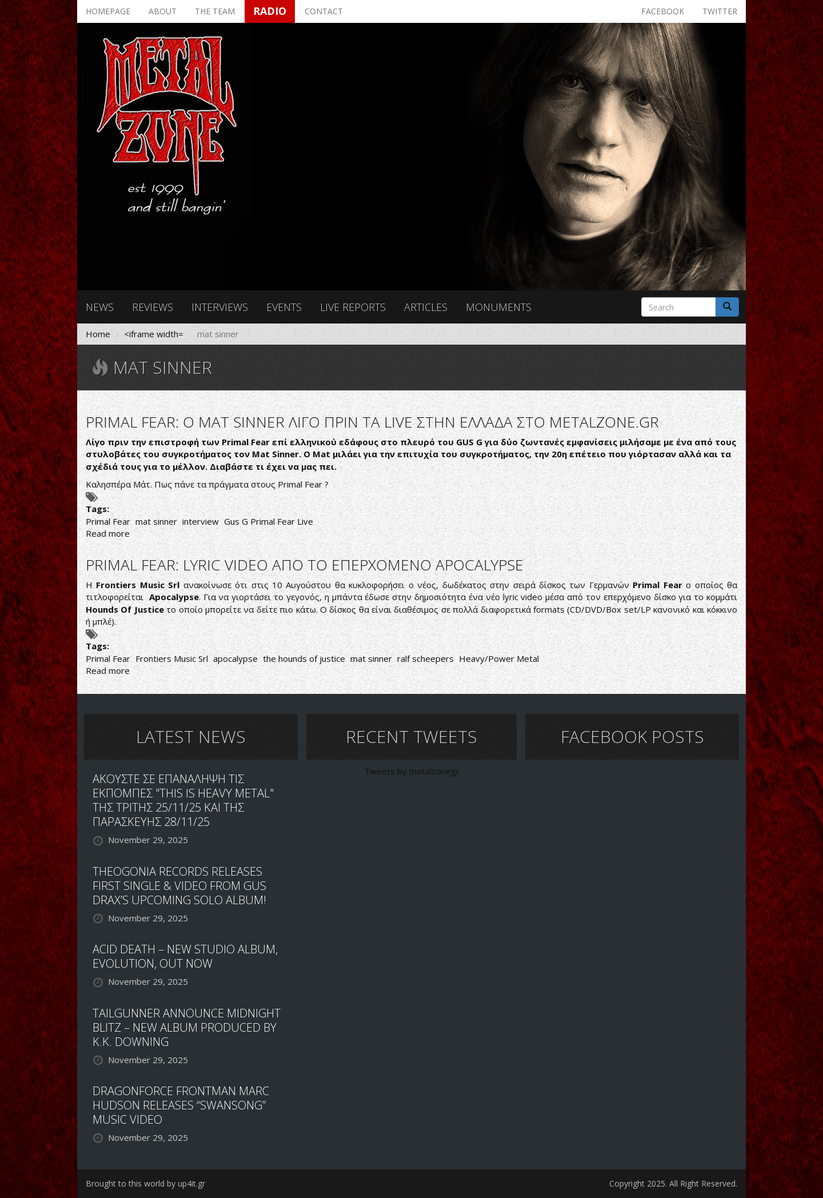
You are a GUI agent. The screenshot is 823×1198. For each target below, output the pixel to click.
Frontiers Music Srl (171, 658)
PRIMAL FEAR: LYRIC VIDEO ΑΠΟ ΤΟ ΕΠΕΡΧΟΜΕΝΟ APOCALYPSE (305, 564)
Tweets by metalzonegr (412, 771)
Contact (324, 11)
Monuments (499, 307)
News (100, 307)
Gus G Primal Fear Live (268, 521)
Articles (426, 307)
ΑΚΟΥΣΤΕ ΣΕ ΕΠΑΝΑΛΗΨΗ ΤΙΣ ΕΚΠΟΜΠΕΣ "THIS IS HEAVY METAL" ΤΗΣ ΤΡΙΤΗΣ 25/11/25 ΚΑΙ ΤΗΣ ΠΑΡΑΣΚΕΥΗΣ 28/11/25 (183, 800)
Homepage (108, 11)
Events (284, 307)
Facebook (662, 11)
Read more (108, 533)
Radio (269, 11)
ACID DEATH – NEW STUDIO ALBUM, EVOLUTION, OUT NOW (185, 956)
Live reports (353, 307)
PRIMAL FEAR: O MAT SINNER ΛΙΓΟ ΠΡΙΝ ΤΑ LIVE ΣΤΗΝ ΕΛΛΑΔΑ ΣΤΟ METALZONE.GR (372, 422)
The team (215, 11)
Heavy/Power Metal (499, 658)
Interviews (219, 307)
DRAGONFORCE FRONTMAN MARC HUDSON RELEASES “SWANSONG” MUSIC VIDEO (181, 1105)
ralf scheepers (425, 658)
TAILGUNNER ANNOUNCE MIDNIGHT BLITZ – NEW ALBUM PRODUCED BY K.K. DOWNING (187, 1027)
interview (200, 521)
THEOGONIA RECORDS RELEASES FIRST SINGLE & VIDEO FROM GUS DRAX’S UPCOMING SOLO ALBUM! (179, 886)
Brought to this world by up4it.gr (145, 1183)
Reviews (152, 307)
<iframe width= (153, 334)
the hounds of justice (304, 658)
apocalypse (235, 658)
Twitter (719, 11)
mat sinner (156, 521)
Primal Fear (108, 521)
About (163, 11)
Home (98, 334)
